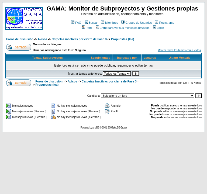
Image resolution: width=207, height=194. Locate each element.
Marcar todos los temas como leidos (179, 50)
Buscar (91, 22)
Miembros (109, 22)
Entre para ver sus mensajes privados (123, 27)
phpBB (95, 127)
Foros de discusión (19, 39)
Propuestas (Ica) (122, 39)
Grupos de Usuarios (136, 22)
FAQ (76, 22)
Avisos (42, 39)
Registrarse (164, 22)
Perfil (87, 27)
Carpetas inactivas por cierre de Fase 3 (79, 39)
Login (158, 27)
